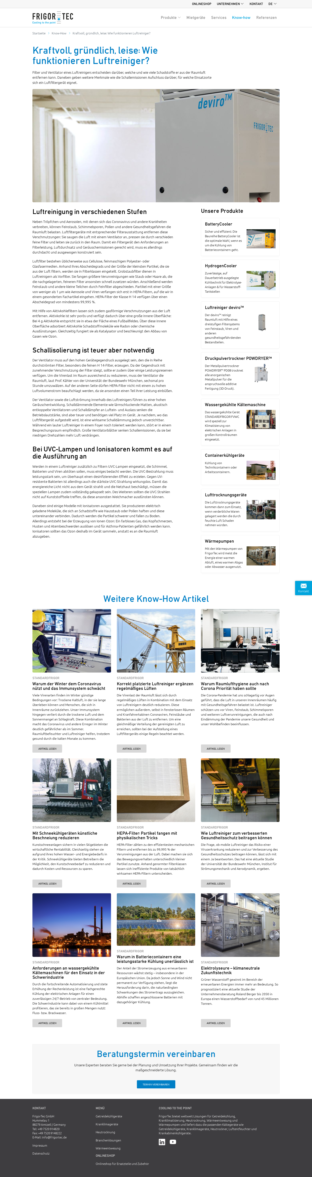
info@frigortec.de (54, 1137)
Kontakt (256, 4)
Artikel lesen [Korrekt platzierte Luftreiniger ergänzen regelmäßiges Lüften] (131, 748)
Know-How (59, 33)
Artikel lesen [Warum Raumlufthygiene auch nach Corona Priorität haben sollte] (216, 748)
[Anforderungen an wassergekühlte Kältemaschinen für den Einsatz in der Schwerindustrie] (71, 925)
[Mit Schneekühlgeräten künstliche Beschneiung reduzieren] (71, 790)
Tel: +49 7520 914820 (45, 1129)
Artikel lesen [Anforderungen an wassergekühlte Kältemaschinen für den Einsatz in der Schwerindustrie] (47, 1023)
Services (218, 17)
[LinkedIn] (162, 1141)
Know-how (241, 17)
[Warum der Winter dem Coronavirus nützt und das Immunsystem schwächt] (71, 641)
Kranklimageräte (107, 1124)
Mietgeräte (195, 17)
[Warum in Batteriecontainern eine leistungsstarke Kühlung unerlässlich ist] (156, 919)
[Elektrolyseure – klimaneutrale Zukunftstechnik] (240, 925)
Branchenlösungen (108, 1140)
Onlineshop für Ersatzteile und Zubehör (122, 1164)
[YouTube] (173, 1141)
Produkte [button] (169, 17)
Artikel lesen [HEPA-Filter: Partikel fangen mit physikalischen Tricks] (131, 883)
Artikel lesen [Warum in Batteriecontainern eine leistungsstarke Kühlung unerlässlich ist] (131, 1023)
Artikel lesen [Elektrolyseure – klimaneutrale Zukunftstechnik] (216, 1023)
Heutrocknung (105, 1132)
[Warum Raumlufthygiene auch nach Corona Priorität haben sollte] (240, 641)
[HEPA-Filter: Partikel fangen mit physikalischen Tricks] (156, 790)
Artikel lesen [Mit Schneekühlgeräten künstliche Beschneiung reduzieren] (47, 883)
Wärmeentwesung (108, 1148)
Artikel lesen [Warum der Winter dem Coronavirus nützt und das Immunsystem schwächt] (47, 748)
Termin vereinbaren (156, 1084)
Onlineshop (201, 4)
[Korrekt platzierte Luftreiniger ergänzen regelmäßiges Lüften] (156, 641)
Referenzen (266, 17)
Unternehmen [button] (228, 4)
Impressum (39, 1145)
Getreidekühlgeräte (109, 1116)
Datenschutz (41, 1153)
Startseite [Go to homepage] (39, 33)
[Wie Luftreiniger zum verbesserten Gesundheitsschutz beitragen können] (240, 790)
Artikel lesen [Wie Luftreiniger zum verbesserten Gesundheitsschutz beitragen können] (216, 883)
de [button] (270, 4)
